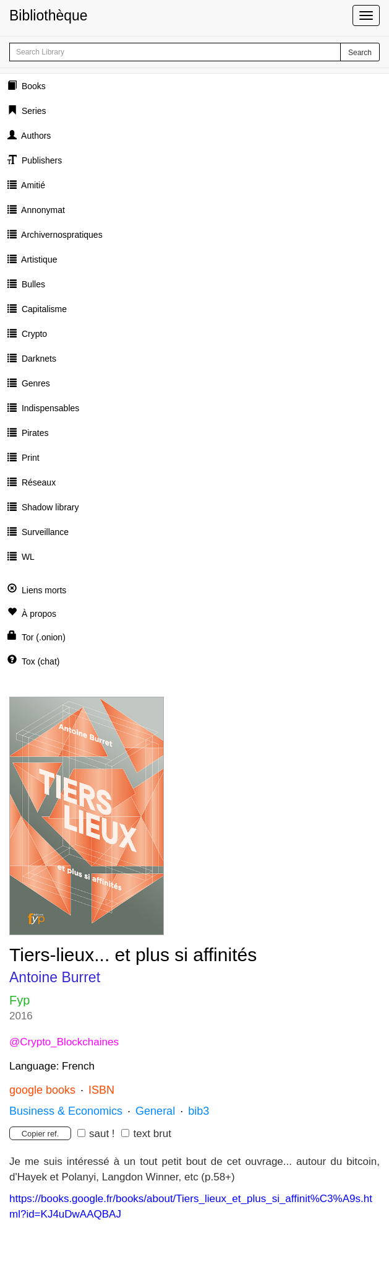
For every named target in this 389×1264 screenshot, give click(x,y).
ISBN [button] (101, 1090)
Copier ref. (40, 1133)
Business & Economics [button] (65, 1111)
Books (32, 86)
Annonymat (42, 210)
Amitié (32, 185)
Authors (35, 136)
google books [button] (42, 1090)
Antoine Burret (54, 977)
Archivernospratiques (61, 235)
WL (27, 557)
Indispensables (49, 408)
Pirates (33, 433)
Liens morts (44, 590)
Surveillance (44, 532)
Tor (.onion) (44, 637)
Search (360, 52)
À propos (39, 614)
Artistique (38, 259)
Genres (34, 383)
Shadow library (49, 507)
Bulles (32, 284)
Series (32, 111)
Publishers (40, 160)
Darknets (37, 359)
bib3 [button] (198, 1111)
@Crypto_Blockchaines (64, 1042)
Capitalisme (43, 309)
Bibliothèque (48, 15)
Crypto (33, 334)
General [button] (155, 1111)
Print (29, 458)
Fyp (19, 1000)
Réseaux (37, 482)
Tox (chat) (40, 661)
